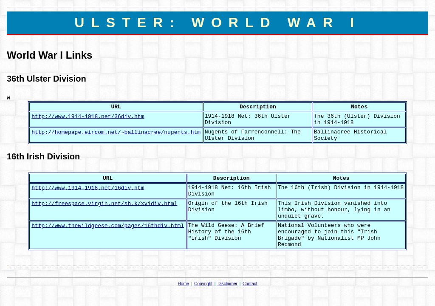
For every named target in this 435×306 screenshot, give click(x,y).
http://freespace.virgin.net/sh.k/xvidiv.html (104, 203)
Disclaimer (227, 283)
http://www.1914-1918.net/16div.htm (87, 187)
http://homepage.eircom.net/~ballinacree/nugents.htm (116, 132)
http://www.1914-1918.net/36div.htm (87, 116)
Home (183, 283)
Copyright (203, 283)
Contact (250, 283)
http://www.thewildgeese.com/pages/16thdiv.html (107, 225)
